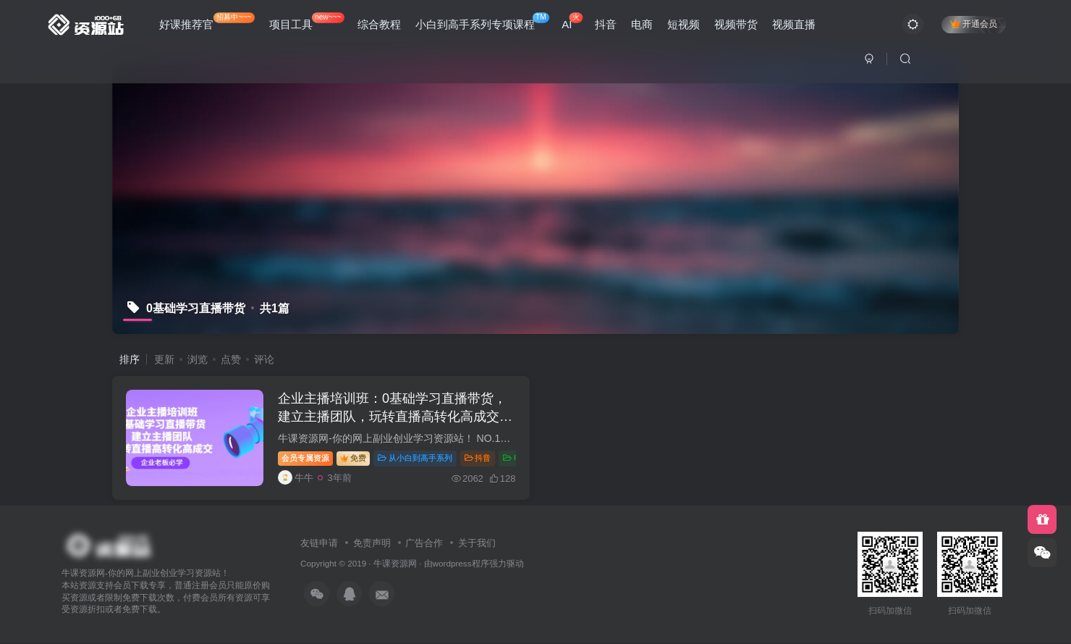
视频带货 (736, 24)
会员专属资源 (306, 458)
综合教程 (379, 24)
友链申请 (319, 543)
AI (572, 21)
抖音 (606, 24)
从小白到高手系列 (415, 458)
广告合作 (424, 543)
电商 (642, 24)
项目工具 (306, 21)
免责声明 (372, 543)
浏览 (197, 359)
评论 (264, 359)
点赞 (231, 359)
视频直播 (794, 24)
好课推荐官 (207, 21)
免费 (354, 458)
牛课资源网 (395, 564)
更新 (164, 359)
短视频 (683, 24)
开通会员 (973, 23)
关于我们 (477, 543)
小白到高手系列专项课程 (482, 21)
